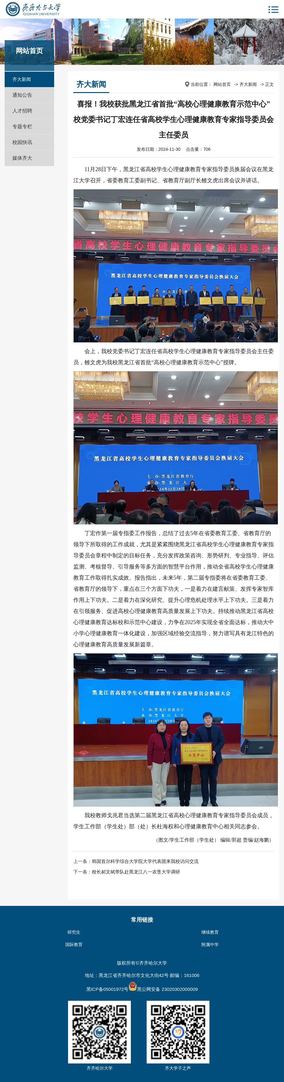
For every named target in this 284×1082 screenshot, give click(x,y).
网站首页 (222, 84)
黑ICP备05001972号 (107, 989)
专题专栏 (22, 126)
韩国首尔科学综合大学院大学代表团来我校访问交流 (145, 861)
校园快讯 (22, 142)
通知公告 (22, 95)
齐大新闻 (21, 79)
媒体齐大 (22, 158)
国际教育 (74, 944)
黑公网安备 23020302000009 (163, 989)
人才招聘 (22, 110)
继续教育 (210, 932)
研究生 (73, 932)
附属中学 (210, 944)
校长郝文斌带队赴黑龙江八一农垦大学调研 (136, 871)
